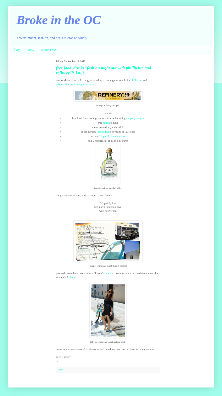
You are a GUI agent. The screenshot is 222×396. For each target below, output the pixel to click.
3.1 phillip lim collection (112, 136)
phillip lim (136, 80)
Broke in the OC (59, 20)
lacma (108, 273)
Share (60, 369)
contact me (48, 50)
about (30, 50)
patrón (106, 122)
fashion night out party (82, 84)
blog (17, 50)
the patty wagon (135, 118)
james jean (104, 131)
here (72, 277)
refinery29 (61, 84)
